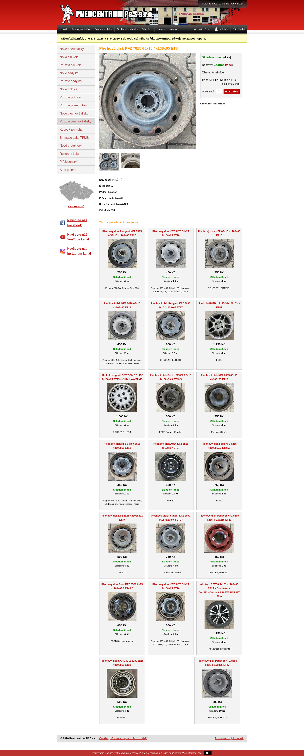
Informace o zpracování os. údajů (128, 738)
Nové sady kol (69, 73)
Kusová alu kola (71, 129)
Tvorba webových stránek (229, 738)
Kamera (161, 29)
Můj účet (224, 29)
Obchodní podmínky (127, 29)
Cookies (103, 738)
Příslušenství (69, 161)
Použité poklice (70, 97)
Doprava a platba (103, 29)
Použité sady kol (71, 81)
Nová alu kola (69, 57)
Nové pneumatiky (72, 49)
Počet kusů (208, 91)
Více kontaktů (76, 206)
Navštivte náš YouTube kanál (78, 237)
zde (200, 753)
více (229, 64)
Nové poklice (69, 89)
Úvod (64, 29)
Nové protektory (71, 145)
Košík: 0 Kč (204, 29)
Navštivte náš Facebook (77, 223)
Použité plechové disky (75, 121)
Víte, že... (147, 29)
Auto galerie (68, 169)
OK (208, 753)
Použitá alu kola (71, 65)
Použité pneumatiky (73, 105)
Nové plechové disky (74, 113)
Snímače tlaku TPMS (74, 137)
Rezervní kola (69, 153)
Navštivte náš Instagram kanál (79, 251)
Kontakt (174, 29)
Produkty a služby (81, 29)
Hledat (241, 29)
